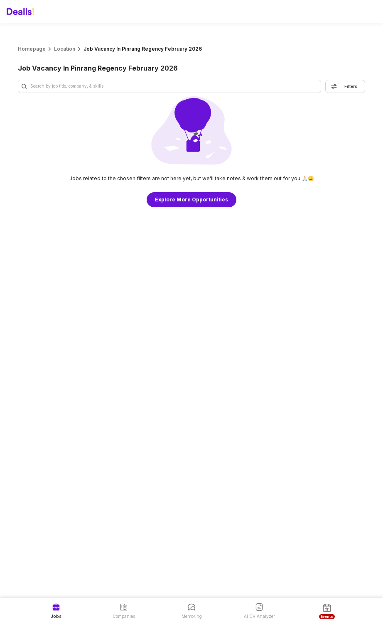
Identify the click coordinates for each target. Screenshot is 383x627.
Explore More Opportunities (191, 199)
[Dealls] (22, 11)
